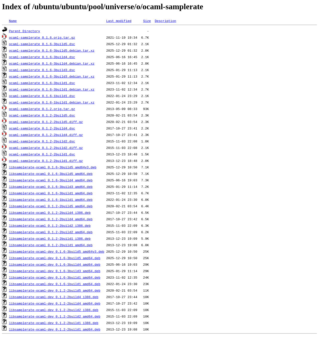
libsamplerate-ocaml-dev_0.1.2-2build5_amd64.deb (54, 290)
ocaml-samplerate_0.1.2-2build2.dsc (42, 141)
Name (13, 20)
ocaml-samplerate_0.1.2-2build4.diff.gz (46, 134)
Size (147, 20)
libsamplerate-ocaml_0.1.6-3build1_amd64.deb (50, 193)
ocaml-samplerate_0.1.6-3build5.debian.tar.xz (51, 50)
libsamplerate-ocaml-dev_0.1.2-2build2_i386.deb (53, 310)
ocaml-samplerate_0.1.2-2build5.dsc (42, 115)
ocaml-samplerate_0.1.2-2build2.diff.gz (46, 147)
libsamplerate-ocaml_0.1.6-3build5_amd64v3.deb (52, 167)
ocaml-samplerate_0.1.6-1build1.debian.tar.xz (51, 102)
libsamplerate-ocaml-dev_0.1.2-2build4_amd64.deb (54, 303)
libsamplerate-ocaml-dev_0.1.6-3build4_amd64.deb (54, 264)
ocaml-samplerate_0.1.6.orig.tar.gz (42, 37)
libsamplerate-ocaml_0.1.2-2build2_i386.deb (50, 225)
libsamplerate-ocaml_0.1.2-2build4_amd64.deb (50, 219)
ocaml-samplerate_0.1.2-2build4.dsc (42, 128)
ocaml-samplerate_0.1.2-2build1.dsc (42, 154)
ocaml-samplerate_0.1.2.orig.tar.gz (42, 109)
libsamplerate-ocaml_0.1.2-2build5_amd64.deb (50, 206)
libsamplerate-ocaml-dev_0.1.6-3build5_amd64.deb (54, 258)
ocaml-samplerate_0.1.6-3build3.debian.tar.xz (51, 76)
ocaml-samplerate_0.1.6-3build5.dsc (42, 44)
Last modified (118, 20)
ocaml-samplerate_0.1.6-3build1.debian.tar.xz (51, 89)
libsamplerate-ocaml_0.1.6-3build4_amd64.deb (50, 180)
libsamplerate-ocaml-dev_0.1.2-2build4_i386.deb (53, 297)
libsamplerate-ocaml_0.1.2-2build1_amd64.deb (50, 245)
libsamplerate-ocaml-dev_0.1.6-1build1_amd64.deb (54, 284)
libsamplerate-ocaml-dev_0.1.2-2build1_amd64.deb (54, 329)
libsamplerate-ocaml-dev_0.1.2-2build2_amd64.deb (54, 316)
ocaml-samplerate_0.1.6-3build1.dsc (42, 83)
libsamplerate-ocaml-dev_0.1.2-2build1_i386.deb (53, 323)
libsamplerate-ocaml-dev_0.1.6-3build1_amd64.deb (54, 277)
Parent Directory (24, 31)
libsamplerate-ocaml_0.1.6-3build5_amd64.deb (50, 173)
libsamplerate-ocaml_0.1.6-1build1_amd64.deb (50, 199)
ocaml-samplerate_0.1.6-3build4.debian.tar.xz (51, 63)
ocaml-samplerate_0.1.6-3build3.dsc (42, 70)
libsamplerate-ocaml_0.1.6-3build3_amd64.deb (50, 186)
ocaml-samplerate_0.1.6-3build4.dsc (42, 57)
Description (165, 20)
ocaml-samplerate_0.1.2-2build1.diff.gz (46, 160)
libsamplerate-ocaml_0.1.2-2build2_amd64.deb (50, 232)
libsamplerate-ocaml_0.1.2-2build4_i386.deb (50, 212)
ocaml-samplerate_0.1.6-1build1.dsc (42, 96)
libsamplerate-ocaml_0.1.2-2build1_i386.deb (50, 238)
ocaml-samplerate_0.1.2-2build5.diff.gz (46, 121)
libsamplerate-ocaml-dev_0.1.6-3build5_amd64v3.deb (56, 251)
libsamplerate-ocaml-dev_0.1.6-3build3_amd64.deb (54, 271)
